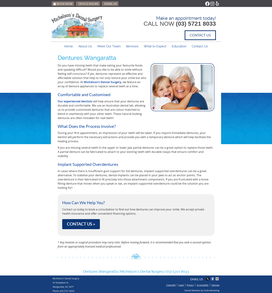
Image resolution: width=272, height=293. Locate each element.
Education (179, 46)
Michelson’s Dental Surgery (102, 82)
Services (132, 46)
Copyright (171, 285)
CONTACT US (200, 35)
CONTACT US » (81, 224)
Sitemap (215, 285)
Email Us (110, 3)
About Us (85, 46)
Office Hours (88, 3)
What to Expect (155, 46)
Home (68, 46)
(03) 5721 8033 (67, 291)
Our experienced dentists (75, 101)
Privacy (190, 285)
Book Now (62, 3)
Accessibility (202, 285)
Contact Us (200, 46)
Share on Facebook (213, 278)
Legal (181, 285)
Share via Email (217, 278)
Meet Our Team (109, 46)
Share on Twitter (208, 278)
